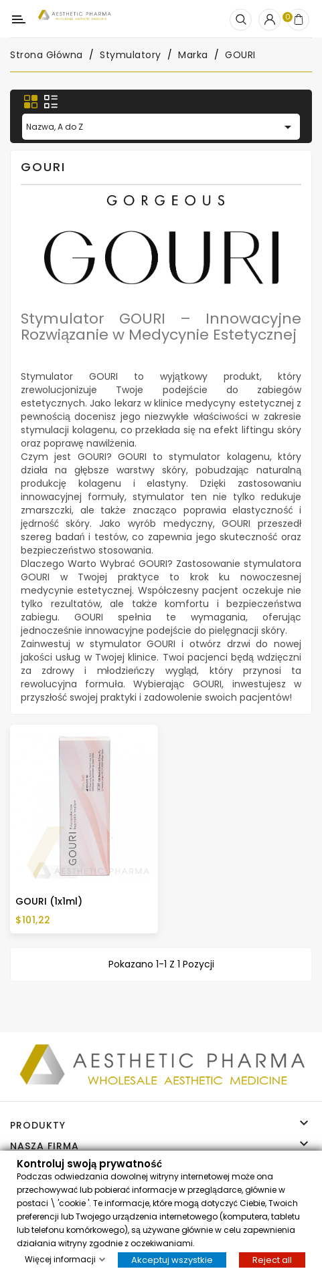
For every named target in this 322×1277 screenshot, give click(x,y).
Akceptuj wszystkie (172, 1259)
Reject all (272, 1259)
